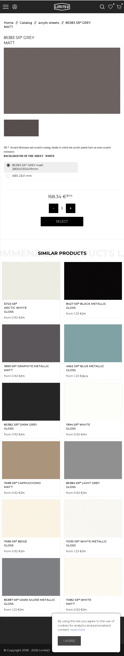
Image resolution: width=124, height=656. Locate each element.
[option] (62, 81)
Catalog (26, 23)
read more (77, 629)
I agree (69, 641)
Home (9, 23)
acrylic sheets (49, 23)
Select (62, 221)
